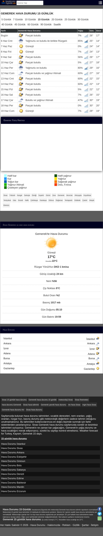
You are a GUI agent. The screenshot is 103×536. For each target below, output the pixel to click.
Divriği (34, 195)
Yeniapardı (68, 200)
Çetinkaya (34, 200)
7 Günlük (18, 19)
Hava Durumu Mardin (12, 487)
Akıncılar (69, 195)
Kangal (19, 195)
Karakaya (43, 200)
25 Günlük (70, 19)
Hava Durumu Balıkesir (13, 482)
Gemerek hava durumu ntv (13, 410)
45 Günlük (19, 24)
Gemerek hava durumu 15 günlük (42, 400)
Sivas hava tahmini (31, 405)
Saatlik (57, 24)
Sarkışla (27, 195)
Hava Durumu (37, 525)
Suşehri (41, 195)
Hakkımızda (53, 525)
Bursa (51, 358)
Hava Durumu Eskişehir (14, 456)
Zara (54, 195)
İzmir (51, 349)
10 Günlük (30, 19)
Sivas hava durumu (34, 410)
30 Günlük (83, 19)
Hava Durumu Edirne (12, 478)
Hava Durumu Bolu (11, 465)
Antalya (51, 364)
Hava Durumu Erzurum (13, 491)
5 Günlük (6, 19)
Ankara (51, 343)
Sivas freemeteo (81, 400)
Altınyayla (78, 195)
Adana (51, 354)
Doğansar (59, 200)
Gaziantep (51, 369)
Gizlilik (76, 525)
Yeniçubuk (7, 200)
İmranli (20, 200)
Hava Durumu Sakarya (13, 469)
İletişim (94, 525)
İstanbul (51, 339)
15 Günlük (43, 19)
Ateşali (91, 200)
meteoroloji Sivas (65, 400)
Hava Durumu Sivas (12, 448)
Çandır (84, 200)
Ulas (14, 200)
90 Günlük (46, 24)
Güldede (77, 200)
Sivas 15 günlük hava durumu (14, 400)
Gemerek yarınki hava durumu (53, 405)
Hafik (27, 200)
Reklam (66, 525)
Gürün (48, 195)
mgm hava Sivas (89, 405)
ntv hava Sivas (74, 405)
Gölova (51, 200)
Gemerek (61, 195)
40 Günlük (6, 24)
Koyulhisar (87, 195)
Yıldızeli (12, 195)
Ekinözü (6, 205)
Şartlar (85, 525)
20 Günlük (57, 19)
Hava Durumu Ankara (12, 452)
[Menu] (100, 2)
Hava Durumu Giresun (13, 461)
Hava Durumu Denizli (12, 474)
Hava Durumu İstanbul (13, 444)
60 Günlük (32, 24)
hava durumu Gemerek (11, 405)
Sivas (5, 195)
